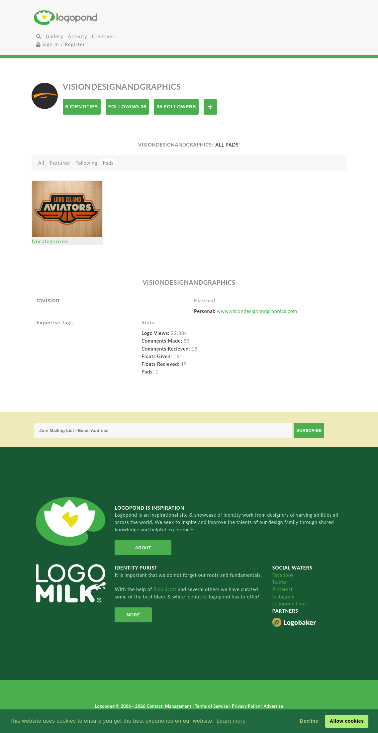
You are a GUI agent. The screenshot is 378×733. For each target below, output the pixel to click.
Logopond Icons (290, 603)
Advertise (273, 706)
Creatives (103, 36)
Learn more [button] (231, 721)
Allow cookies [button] (347, 721)
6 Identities (81, 106)
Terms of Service (212, 706)
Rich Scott (165, 589)
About (143, 547)
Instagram (283, 596)
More (133, 614)
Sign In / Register (60, 44)
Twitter (280, 582)
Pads (108, 163)
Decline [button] (309, 721)
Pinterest (282, 589)
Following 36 (127, 106)
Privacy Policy (246, 706)
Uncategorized (50, 241)
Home (86, 17)
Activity (77, 36)
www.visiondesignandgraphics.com (257, 311)
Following (86, 163)
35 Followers (176, 106)
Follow (210, 107)
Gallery (54, 36)
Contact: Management (170, 706)
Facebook (283, 575)
